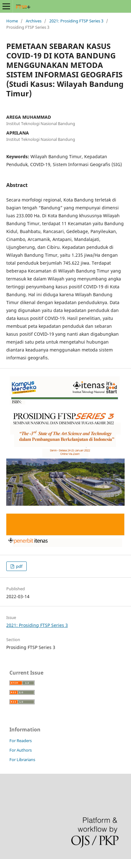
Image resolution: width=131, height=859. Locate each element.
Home (12, 21)
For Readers (20, 740)
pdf (18, 566)
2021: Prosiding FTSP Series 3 (76, 21)
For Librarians (22, 759)
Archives (33, 21)
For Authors (20, 750)
